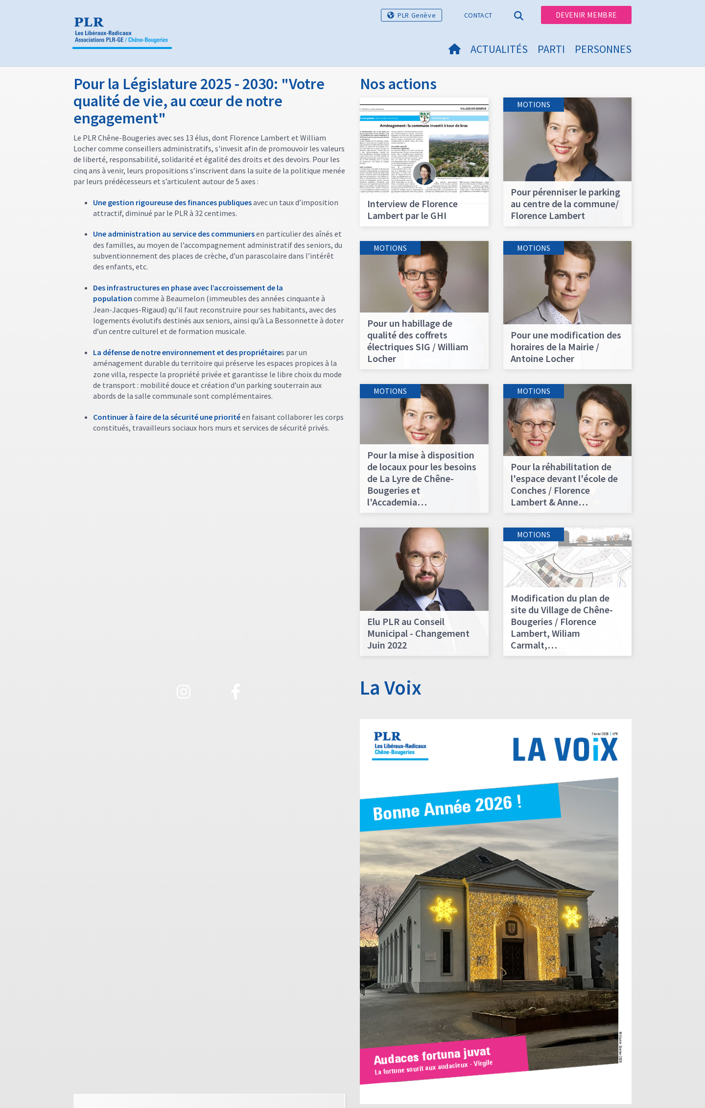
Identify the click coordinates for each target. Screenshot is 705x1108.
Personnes (603, 49)
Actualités (499, 49)
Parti (551, 49)
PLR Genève (417, 15)
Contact (478, 15)
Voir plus (209, 932)
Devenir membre (586, 15)
